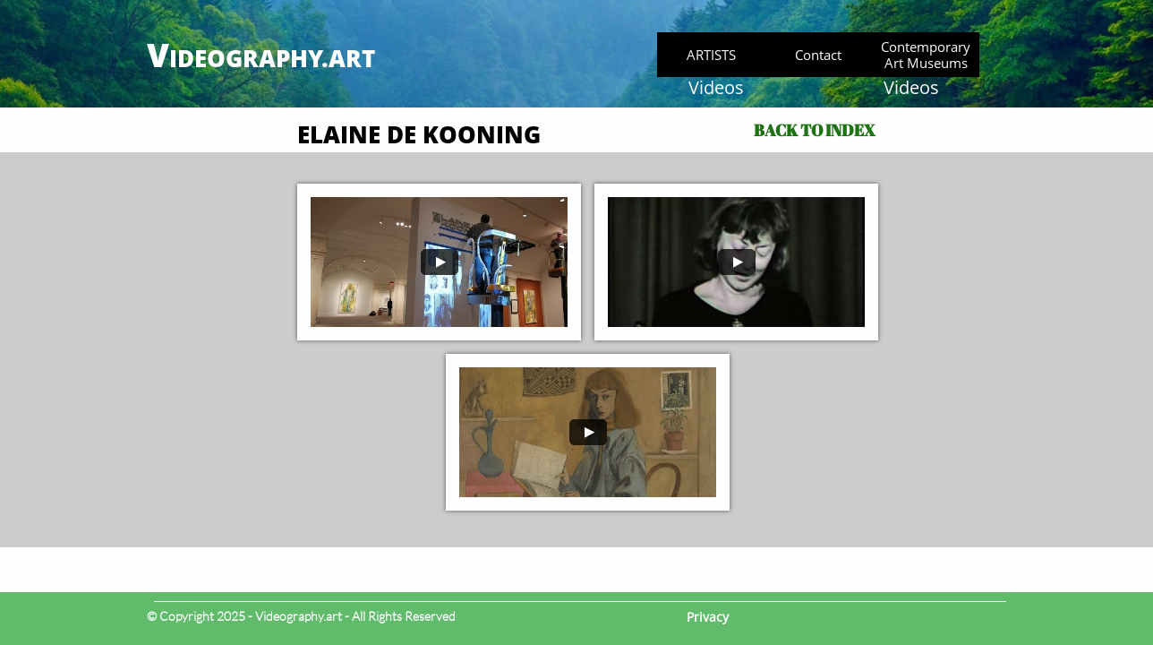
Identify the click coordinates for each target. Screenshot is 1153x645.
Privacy (708, 616)
